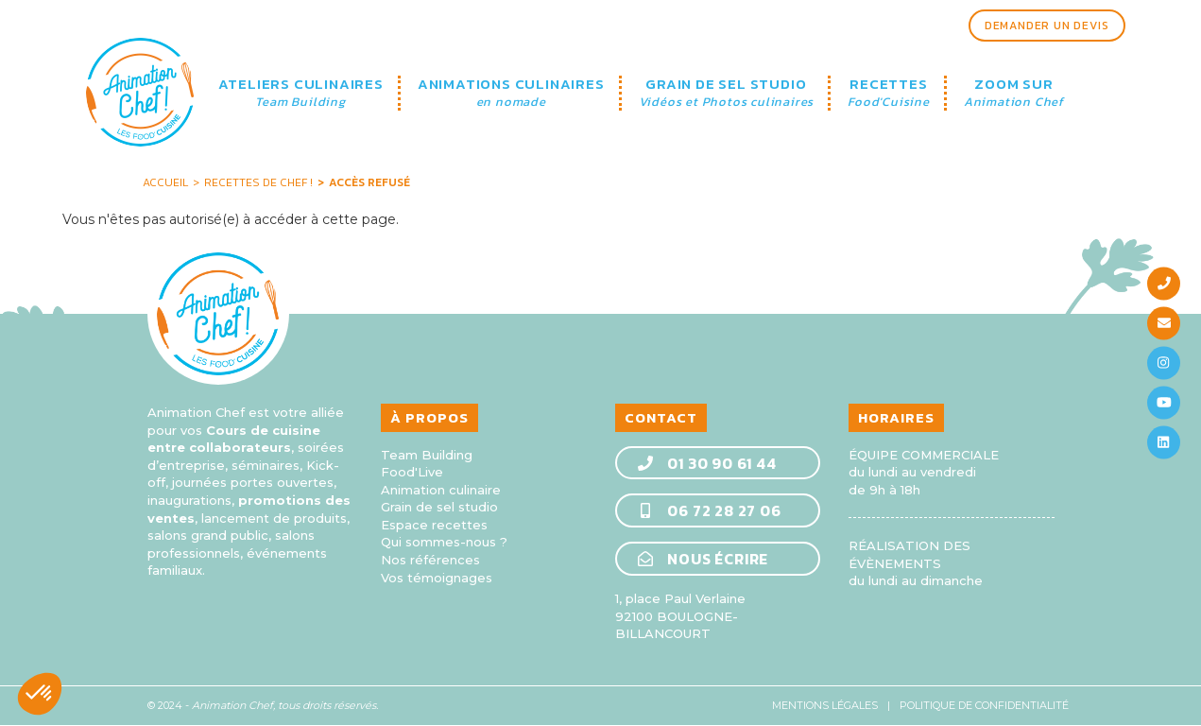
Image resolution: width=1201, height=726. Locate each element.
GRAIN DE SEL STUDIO (727, 93)
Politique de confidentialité (984, 705)
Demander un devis (1047, 25)
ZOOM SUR (1014, 93)
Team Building (426, 454)
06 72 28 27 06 (708, 510)
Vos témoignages (436, 577)
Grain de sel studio (439, 506)
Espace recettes (434, 524)
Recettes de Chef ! (258, 182)
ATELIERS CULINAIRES (301, 93)
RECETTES (889, 93)
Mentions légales (825, 705)
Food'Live (412, 471)
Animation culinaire (441, 489)
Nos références (430, 559)
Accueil (165, 182)
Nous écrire (702, 558)
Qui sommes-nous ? (444, 541)
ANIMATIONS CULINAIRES (511, 93)
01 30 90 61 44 (706, 463)
